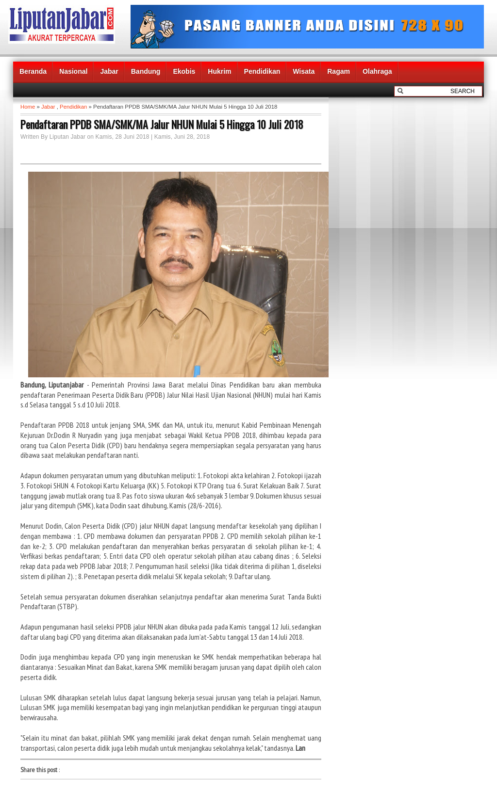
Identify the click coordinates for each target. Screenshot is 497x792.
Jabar (109, 71)
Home (27, 107)
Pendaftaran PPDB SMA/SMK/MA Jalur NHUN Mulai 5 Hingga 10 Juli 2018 (161, 124)
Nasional (73, 71)
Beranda (33, 71)
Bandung (146, 71)
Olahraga (377, 71)
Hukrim (219, 71)
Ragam (338, 71)
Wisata (304, 71)
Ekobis (184, 71)
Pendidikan (262, 71)
